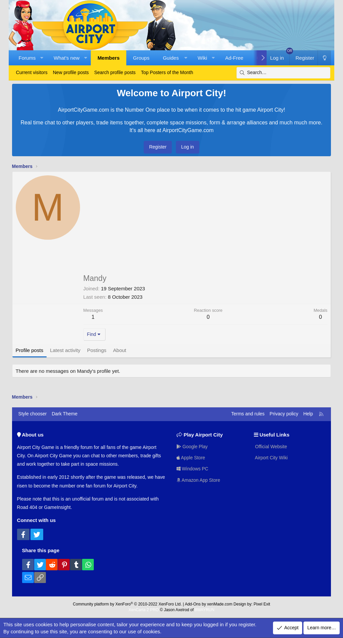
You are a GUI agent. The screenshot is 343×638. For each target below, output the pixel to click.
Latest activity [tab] (65, 350)
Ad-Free (234, 58)
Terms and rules (248, 413)
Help (308, 413)
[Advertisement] (205, 226)
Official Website (271, 446)
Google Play (192, 446)
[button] (42, 57)
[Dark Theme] (324, 57)
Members (108, 58)
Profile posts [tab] (30, 350)
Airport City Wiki (271, 457)
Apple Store (191, 457)
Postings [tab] (97, 350)
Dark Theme (64, 413)
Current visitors (32, 72)
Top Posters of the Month (167, 72)
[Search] (283, 72)
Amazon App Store (199, 480)
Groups (141, 58)
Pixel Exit (262, 604)
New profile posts (71, 72)
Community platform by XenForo (127, 604)
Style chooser (32, 413)
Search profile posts (115, 72)
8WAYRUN (204, 609)
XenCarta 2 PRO (144, 609)
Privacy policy (284, 413)
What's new (66, 58)
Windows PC (193, 468)
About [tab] (119, 350)
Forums (27, 58)
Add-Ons (193, 604)
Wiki (202, 58)
